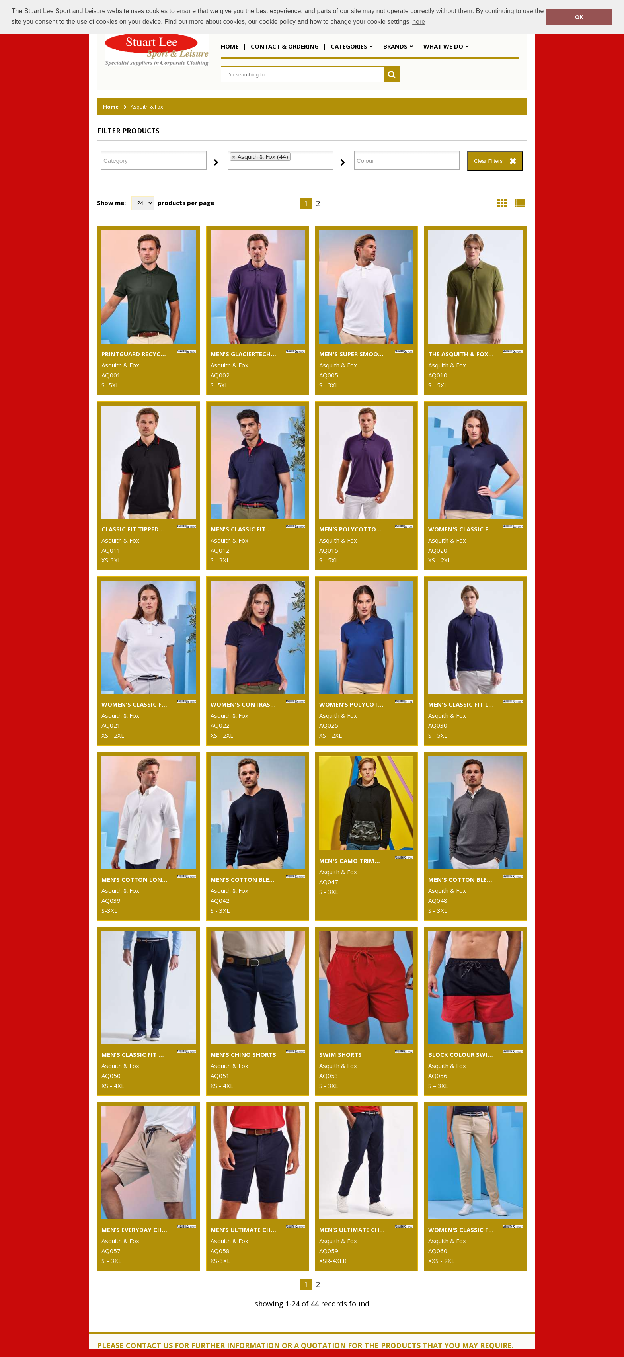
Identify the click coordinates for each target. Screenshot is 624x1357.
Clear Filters (488, 161)
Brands (395, 46)
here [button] (418, 21)
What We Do (443, 46)
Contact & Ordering (285, 46)
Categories (349, 46)
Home (230, 46)
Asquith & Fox (147, 106)
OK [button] (579, 17)
